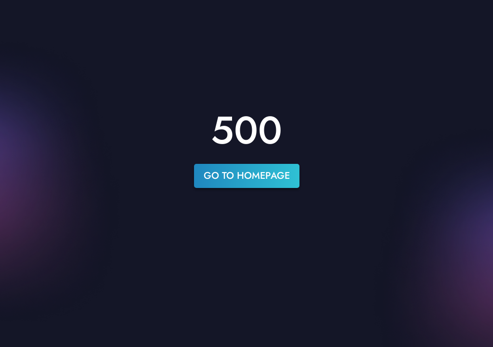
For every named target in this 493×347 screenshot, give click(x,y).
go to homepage (247, 176)
